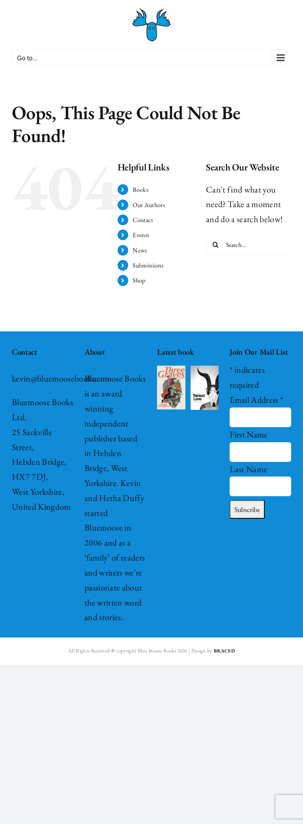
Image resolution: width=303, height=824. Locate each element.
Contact (143, 220)
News (140, 250)
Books (140, 189)
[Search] (216, 244)
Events (141, 235)
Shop (139, 280)
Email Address (256, 399)
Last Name (248, 469)
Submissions (148, 265)
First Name (248, 434)
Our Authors (149, 205)
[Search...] (248, 244)
